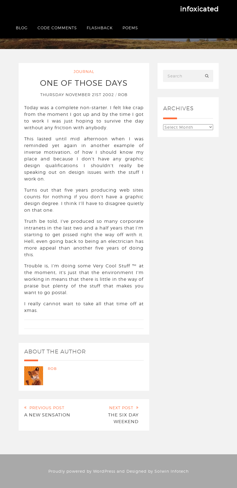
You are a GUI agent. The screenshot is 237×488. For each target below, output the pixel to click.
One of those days (84, 83)
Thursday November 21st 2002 (77, 94)
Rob (123, 94)
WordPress (104, 471)
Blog (22, 27)
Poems (130, 27)
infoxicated (199, 9)
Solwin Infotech (171, 471)
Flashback (100, 27)
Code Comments (57, 27)
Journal (84, 71)
